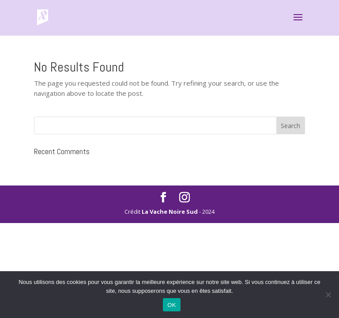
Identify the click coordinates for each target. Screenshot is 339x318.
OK (171, 305)
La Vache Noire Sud (170, 212)
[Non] (328, 294)
